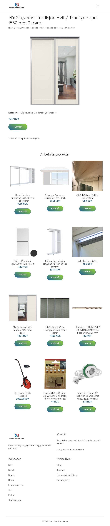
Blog (59, 465)
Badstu (11, 470)
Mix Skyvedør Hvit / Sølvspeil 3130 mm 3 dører (22, 330)
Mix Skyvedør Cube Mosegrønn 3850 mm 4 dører (55, 330)
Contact (60, 470)
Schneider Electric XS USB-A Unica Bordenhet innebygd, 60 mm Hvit (87, 396)
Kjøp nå (18, 127)
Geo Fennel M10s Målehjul (22, 394)
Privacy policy (63, 480)
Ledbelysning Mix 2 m (87, 261)
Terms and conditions (67, 475)
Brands (11, 475)
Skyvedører (51, 112)
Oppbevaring (27, 112)
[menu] (98, 6)
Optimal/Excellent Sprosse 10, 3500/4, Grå (22, 262)
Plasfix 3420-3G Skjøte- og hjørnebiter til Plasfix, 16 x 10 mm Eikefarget (55, 396)
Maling (11, 495)
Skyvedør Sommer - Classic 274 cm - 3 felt (55, 196)
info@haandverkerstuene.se (70, 449)
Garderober (39, 112)
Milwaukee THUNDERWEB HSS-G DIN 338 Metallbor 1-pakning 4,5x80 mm (87, 330)
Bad (10, 465)
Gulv (10, 490)
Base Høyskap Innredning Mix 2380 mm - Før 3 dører (22, 198)
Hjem (10, 27)
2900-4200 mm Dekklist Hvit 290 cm (87, 196)
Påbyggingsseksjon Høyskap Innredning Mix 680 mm (55, 264)
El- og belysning (15, 485)
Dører (11, 480)
